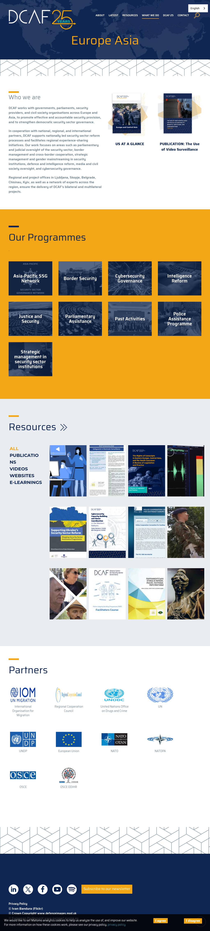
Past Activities (130, 318)
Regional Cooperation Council (69, 708)
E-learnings (26, 482)
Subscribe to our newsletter (106, 889)
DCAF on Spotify (72, 889)
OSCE (23, 787)
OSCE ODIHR (68, 787)
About (100, 15)
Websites (22, 475)
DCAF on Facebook (43, 889)
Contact (183, 15)
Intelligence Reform (179, 278)
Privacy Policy (18, 903)
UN (160, 706)
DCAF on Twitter (28, 889)
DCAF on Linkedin (13, 889)
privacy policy (117, 924)
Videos (19, 469)
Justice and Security (30, 319)
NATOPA (160, 751)
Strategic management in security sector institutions (30, 359)
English (195, 8)
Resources (130, 15)
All (14, 448)
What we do (150, 15)
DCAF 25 (168, 15)
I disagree (193, 920)
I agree (160, 920)
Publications (24, 459)
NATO (114, 751)
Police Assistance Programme (179, 318)
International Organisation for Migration (23, 710)
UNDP (23, 751)
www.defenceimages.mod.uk (56, 913)
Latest (113, 15)
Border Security (80, 278)
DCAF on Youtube (57, 889)
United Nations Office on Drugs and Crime (114, 708)
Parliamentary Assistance (80, 319)
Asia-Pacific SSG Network (30, 278)
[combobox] (198, 8)
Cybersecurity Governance (130, 278)
